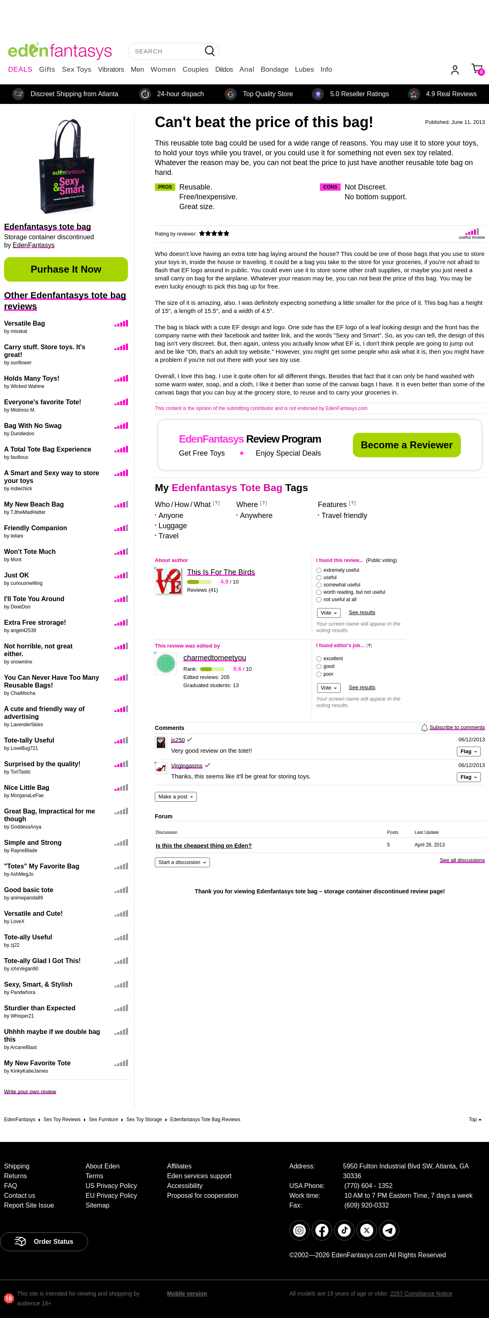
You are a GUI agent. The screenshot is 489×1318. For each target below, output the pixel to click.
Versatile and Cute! (33, 913)
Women (163, 69)
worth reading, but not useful (354, 592)
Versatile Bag (24, 323)
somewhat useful (342, 585)
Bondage (275, 69)
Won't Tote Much (30, 551)
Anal (247, 69)
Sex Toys (77, 69)
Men (137, 69)
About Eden (103, 1166)
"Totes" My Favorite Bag (41, 866)
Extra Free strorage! (35, 622)
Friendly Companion (35, 528)
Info (326, 69)
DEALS (20, 69)
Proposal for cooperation (202, 1195)
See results (362, 612)
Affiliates (179, 1166)
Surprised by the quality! (42, 763)
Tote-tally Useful (29, 740)
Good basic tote (28, 889)
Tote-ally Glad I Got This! (42, 960)
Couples (196, 69)
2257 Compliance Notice (421, 1293)
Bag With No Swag (33, 425)
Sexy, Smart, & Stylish (38, 984)
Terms (95, 1176)
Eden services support (199, 1176)
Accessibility (185, 1185)
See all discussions (462, 860)
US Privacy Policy (111, 1185)
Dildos (224, 69)
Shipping (16, 1166)
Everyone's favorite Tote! (42, 402)
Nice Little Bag (26, 787)
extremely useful (341, 570)
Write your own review (30, 1092)
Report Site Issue (29, 1205)
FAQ (10, 1185)
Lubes (304, 69)
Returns (15, 1176)
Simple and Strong (33, 842)
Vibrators (111, 69)
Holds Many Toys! (31, 378)
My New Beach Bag (34, 504)
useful (330, 577)
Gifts (47, 69)
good (329, 666)
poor (328, 674)
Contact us (19, 1195)
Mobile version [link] (187, 1293)
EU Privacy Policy (111, 1195)
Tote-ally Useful (28, 937)
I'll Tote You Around (34, 598)
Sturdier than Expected (39, 1008)
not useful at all (340, 599)
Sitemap (98, 1205)
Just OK (16, 575)
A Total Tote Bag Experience (47, 449)
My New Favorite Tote (37, 1063)
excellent (333, 658)
